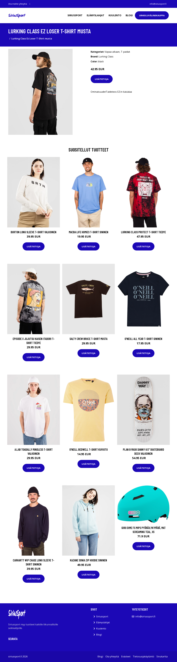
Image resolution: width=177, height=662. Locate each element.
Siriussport (75, 15)
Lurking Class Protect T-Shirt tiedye (143, 232)
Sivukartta (162, 656)
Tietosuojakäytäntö (143, 656)
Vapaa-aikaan (112, 51)
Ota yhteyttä (112, 656)
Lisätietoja (101, 79)
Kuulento (115, 15)
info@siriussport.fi (158, 3)
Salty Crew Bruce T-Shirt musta (88, 338)
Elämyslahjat (95, 15)
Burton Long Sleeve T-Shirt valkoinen (33, 232)
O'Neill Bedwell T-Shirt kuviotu (88, 449)
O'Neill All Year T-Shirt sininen (143, 338)
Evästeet (125, 656)
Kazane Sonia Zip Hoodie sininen (88, 560)
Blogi (129, 15)
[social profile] (29, 4)
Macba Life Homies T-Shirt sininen (88, 232)
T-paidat (125, 51)
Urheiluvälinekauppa (152, 15)
